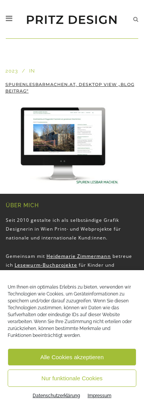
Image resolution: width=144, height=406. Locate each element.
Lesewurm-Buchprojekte (46, 265)
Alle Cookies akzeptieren (72, 357)
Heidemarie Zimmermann (78, 256)
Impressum (99, 395)
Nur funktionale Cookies (72, 378)
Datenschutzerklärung (56, 395)
